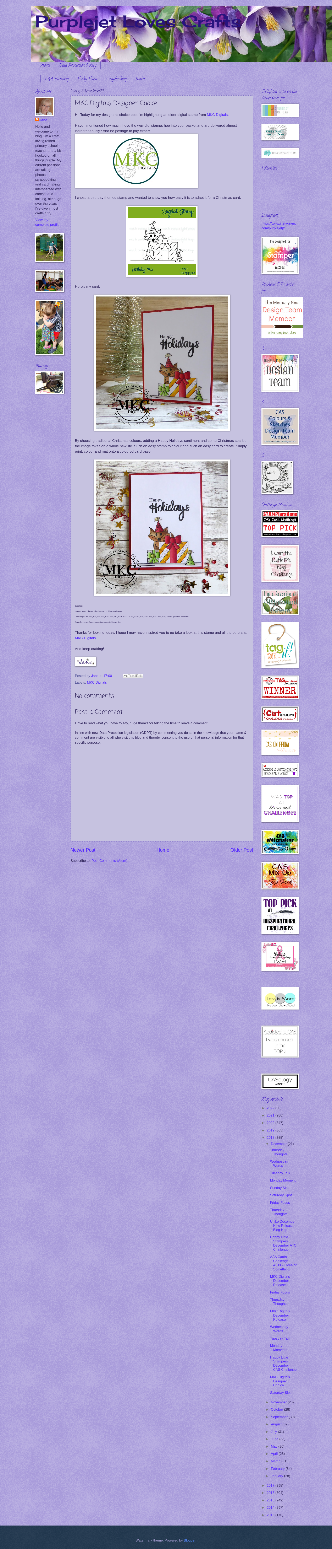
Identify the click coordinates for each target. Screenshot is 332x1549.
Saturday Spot (281, 1195)
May (274, 1446)
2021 (271, 1115)
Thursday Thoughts (278, 1152)
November (279, 1402)
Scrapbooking (116, 79)
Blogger (189, 1540)
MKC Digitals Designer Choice (280, 1381)
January (277, 1476)
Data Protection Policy (77, 66)
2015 (271, 1500)
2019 (271, 1130)
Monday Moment (282, 1180)
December (279, 1144)
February (278, 1469)
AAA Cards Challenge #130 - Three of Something (283, 1263)
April (275, 1454)
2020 (271, 1123)
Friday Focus (280, 1203)
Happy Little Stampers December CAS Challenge (283, 1363)
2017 (271, 1486)
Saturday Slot (280, 1393)
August (276, 1424)
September (280, 1417)
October (277, 1409)
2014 (271, 1508)
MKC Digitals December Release (280, 1281)
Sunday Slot (279, 1188)
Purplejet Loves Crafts (138, 21)
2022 (271, 1108)
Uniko (140, 79)
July (274, 1432)
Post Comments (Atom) (109, 861)
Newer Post (83, 850)
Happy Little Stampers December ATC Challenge (283, 1243)
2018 (271, 1138)
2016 (271, 1493)
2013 (271, 1515)
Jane (43, 120)
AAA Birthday (57, 79)
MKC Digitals (217, 115)
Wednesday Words (279, 1164)
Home (45, 66)
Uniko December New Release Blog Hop (282, 1226)
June (275, 1439)
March (276, 1461)
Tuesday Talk (280, 1173)
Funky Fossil (87, 79)
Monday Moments (278, 1348)
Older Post (242, 850)
